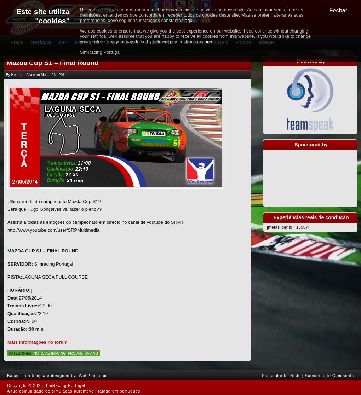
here (209, 41)
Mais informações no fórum (37, 342)
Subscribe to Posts (281, 375)
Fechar (339, 10)
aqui (189, 20)
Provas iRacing (83, 353)
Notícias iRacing (49, 353)
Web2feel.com (93, 375)
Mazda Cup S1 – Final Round (53, 62)
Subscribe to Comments (329, 375)
